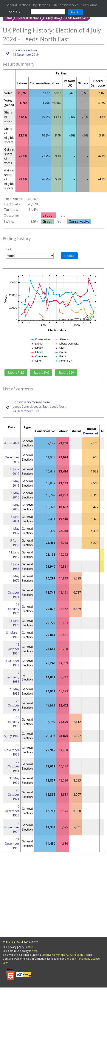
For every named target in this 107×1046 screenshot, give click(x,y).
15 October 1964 (13, 648)
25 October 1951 (13, 705)
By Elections (41, 5)
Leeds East (40, 407)
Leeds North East (76, 18)
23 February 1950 (13, 721)
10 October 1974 (13, 592)
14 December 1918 (26, 411)
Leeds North (58, 407)
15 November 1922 (11, 827)
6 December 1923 (12, 810)
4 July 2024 (53, 18)
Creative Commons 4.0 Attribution (62, 954)
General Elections (18, 5)
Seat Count (89, 5)
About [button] (13, 12)
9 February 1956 (13, 677)
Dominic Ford (14, 942)
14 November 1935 (11, 749)
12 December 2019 (12, 457)
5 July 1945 (11, 736)
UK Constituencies (65, 5)
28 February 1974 (13, 608)
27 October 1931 (13, 766)
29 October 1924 (13, 794)
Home (9, 18)
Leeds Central (22, 407)
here (30, 947)
